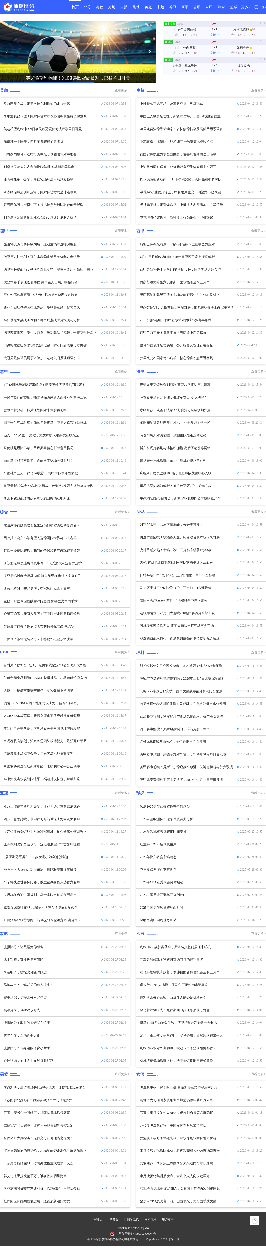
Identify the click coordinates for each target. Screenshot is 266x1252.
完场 (111, 7)
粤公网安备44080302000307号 (137, 1233)
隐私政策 (133, 1219)
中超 (160, 7)
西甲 (184, 7)
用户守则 (150, 1219)
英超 (148, 7)
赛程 (99, 7)
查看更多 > (122, 90)
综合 (221, 7)
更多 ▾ (245, 7)
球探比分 (98, 1219)
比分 (87, 7)
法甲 (209, 7)
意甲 (197, 7)
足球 (136, 7)
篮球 (233, 7)
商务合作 (115, 1219)
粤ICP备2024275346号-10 (133, 1228)
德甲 (172, 7)
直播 (123, 7)
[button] (6, 51)
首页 (75, 7)
